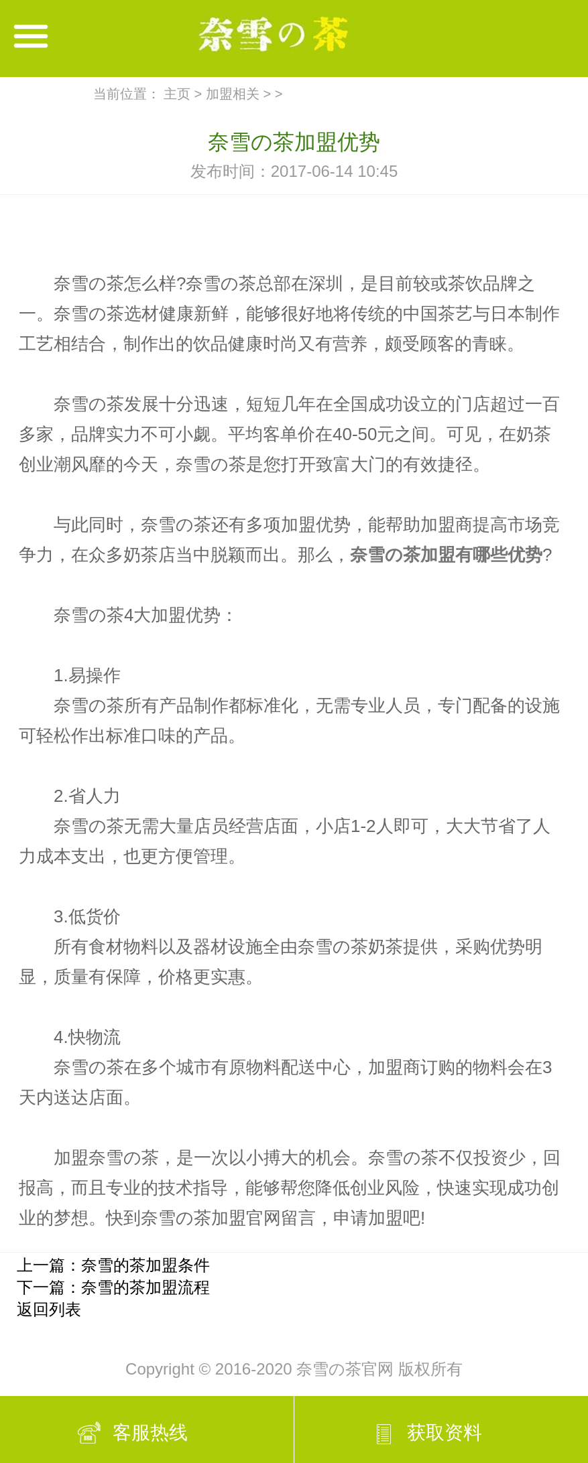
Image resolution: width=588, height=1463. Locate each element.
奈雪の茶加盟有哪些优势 (446, 555)
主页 (177, 93)
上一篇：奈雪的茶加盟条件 (113, 1265)
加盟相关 (232, 93)
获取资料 (444, 1432)
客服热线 (150, 1432)
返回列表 (49, 1309)
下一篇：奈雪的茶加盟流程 (113, 1287)
